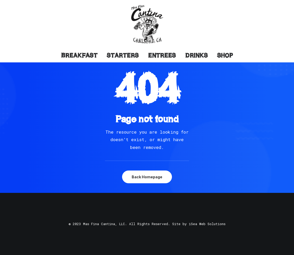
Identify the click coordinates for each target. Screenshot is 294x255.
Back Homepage (147, 177)
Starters (123, 55)
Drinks (196, 55)
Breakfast (79, 55)
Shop (225, 55)
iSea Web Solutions (207, 223)
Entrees (162, 55)
